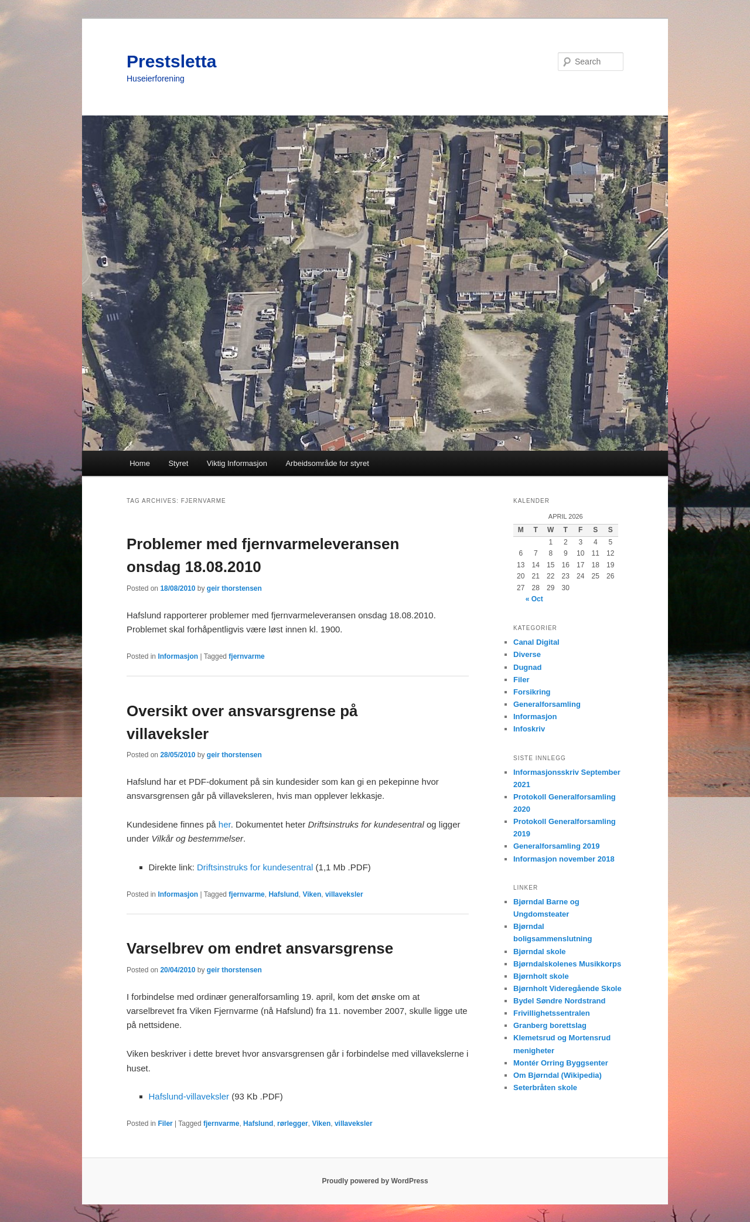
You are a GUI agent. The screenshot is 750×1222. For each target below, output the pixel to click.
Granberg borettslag (550, 1025)
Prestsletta (171, 61)
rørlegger (292, 1123)
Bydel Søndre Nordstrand (559, 1000)
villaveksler (344, 894)
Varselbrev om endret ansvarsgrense (260, 948)
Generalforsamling (547, 704)
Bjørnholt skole (541, 976)
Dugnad (527, 667)
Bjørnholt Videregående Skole (567, 988)
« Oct (534, 599)
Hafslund (283, 894)
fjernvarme (246, 656)
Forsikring (532, 691)
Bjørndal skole (539, 951)
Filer (165, 1123)
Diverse (527, 654)
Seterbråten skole (545, 1087)
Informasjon (178, 656)
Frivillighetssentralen (551, 1013)
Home (139, 463)
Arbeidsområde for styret (327, 463)
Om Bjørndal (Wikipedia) (557, 1075)
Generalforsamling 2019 (556, 846)
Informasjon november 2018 (564, 859)
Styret (178, 463)
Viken (311, 894)
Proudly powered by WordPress (375, 1181)
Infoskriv (529, 728)
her (225, 824)
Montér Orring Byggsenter (560, 1062)
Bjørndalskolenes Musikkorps (567, 963)
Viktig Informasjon (237, 463)
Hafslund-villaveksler (189, 1096)
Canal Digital (536, 642)
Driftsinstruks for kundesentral (255, 867)
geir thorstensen (234, 588)
